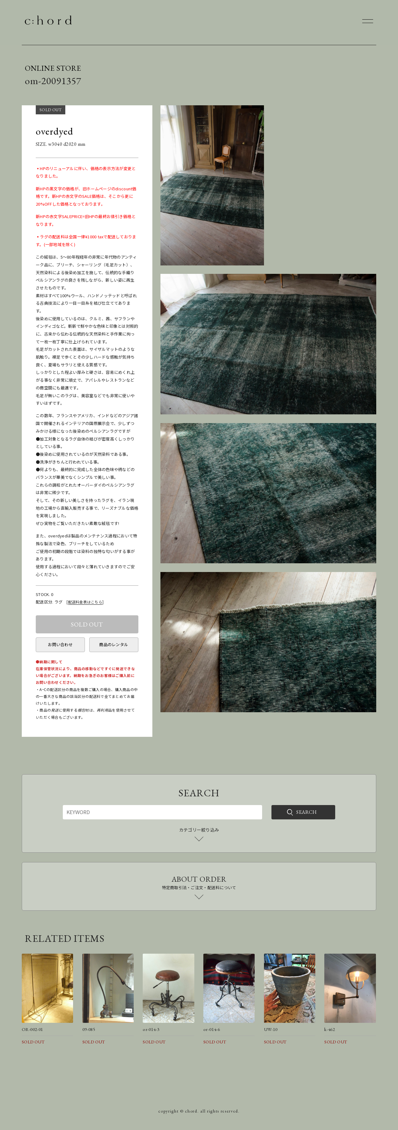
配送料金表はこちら (85, 601)
